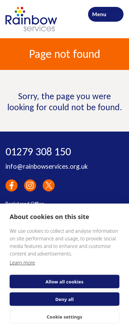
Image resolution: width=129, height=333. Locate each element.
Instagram (30, 185)
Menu (99, 14)
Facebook (12, 185)
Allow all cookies (64, 282)
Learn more (22, 262)
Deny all (64, 299)
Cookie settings (64, 317)
